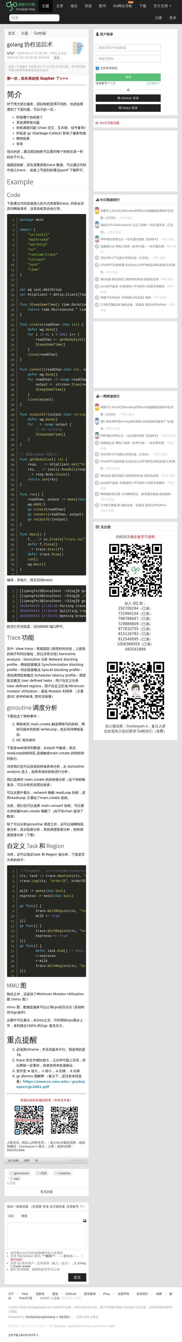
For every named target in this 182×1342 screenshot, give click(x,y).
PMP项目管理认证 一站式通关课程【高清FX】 (129, 239)
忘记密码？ (153, 83)
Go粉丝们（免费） (152, 731)
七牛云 (94, 1317)
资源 (88, 6)
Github (70, 1294)
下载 (142, 6)
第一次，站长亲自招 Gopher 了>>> (37, 78)
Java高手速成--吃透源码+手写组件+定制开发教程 (132, 286)
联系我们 (142, 1294)
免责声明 (123, 1294)
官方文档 (162, 6)
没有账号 (72, 1206)
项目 (73, 6)
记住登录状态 (107, 68)
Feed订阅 (25, 1298)
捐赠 (159, 1294)
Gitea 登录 (128, 108)
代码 (42, 1173)
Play (106, 1294)
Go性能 (40, 33)
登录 (172, 18)
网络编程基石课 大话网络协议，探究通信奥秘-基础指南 (135, 494)
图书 (102, 6)
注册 (158, 18)
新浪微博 (90, 1294)
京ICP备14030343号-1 (23, 1335)
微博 (26, 1160)
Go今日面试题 (109, 123)
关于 (11, 1294)
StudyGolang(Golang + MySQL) (48, 1317)
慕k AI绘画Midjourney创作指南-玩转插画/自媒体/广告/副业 (137, 425)
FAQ (25, 1294)
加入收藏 (13, 1160)
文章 (59, 6)
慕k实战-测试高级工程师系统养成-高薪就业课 (129, 279)
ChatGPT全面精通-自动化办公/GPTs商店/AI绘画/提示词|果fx (137, 268)
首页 (11, 33)
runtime (62, 1173)
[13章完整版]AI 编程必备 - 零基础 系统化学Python (133, 304)
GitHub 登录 (128, 98)
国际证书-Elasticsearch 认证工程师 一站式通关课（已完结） (136, 228)
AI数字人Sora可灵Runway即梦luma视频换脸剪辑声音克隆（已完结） (136, 214)
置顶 (56, 57)
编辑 (11, 1216)
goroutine (19, 1173)
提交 (77, 1277)
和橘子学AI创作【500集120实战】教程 (125, 297)
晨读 (55, 1294)
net (14, 1178)
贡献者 (40, 1294)
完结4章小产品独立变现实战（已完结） (125, 258)
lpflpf (10, 53)
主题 (45, 6)
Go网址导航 (123, 4)
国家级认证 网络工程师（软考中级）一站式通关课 (132, 246)
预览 (24, 1216)
